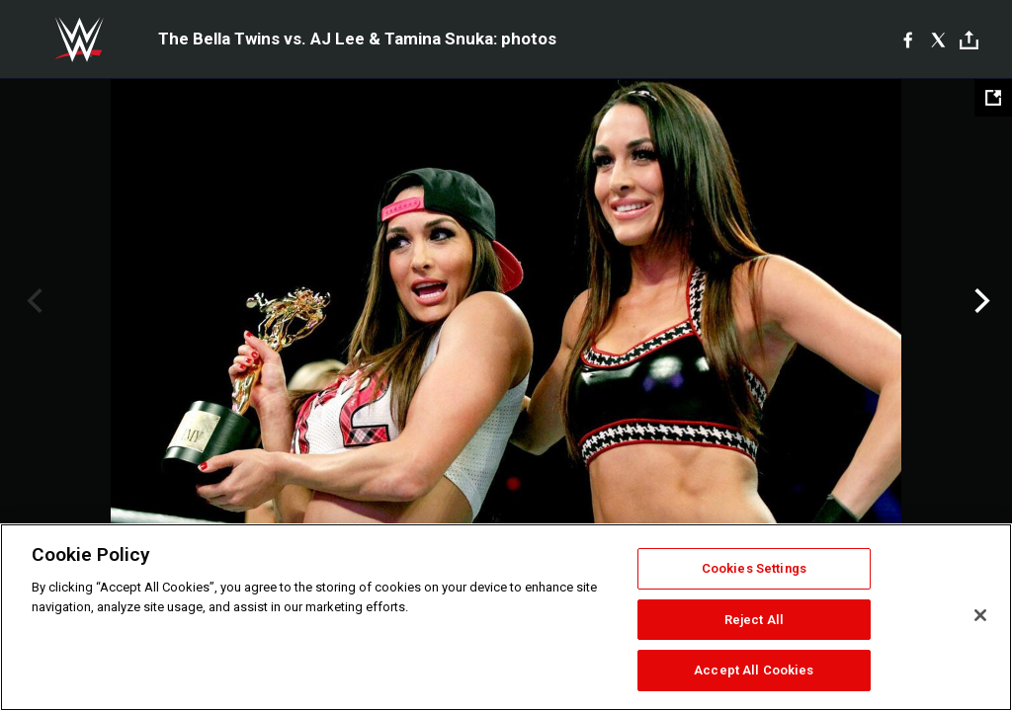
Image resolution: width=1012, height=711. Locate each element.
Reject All (754, 619)
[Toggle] (969, 40)
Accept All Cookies (753, 670)
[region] (506, 617)
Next (980, 301)
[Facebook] (907, 39)
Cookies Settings (754, 568)
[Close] (980, 615)
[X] (938, 39)
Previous (32, 301)
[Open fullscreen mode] (993, 98)
